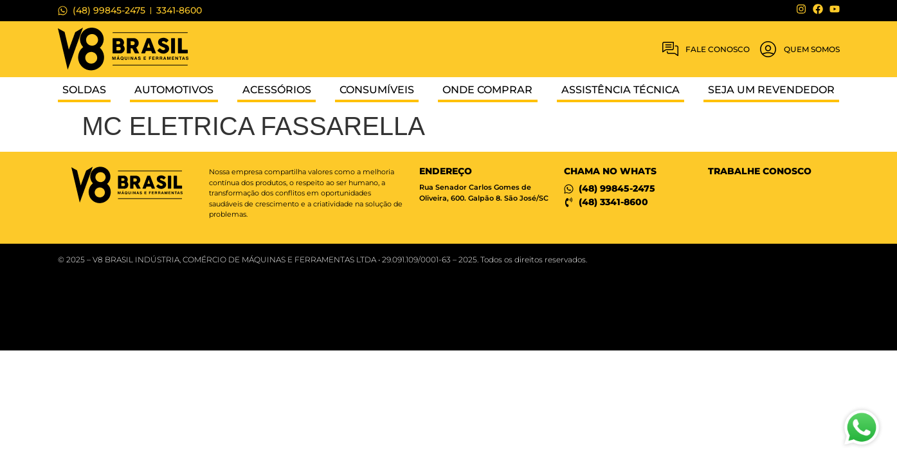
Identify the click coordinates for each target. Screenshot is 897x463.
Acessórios (276, 90)
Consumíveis (377, 90)
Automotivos (173, 90)
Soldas (84, 90)
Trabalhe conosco (759, 171)
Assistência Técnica (620, 90)
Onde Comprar (487, 90)
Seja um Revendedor (771, 90)
